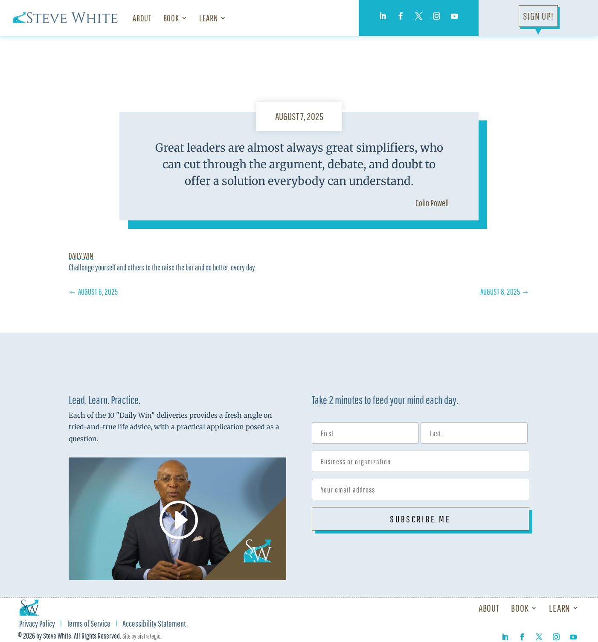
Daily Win (81, 256)
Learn (208, 18)
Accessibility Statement (154, 624)
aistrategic (148, 636)
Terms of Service (88, 624)
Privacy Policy (37, 624)
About (142, 18)
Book (171, 18)
